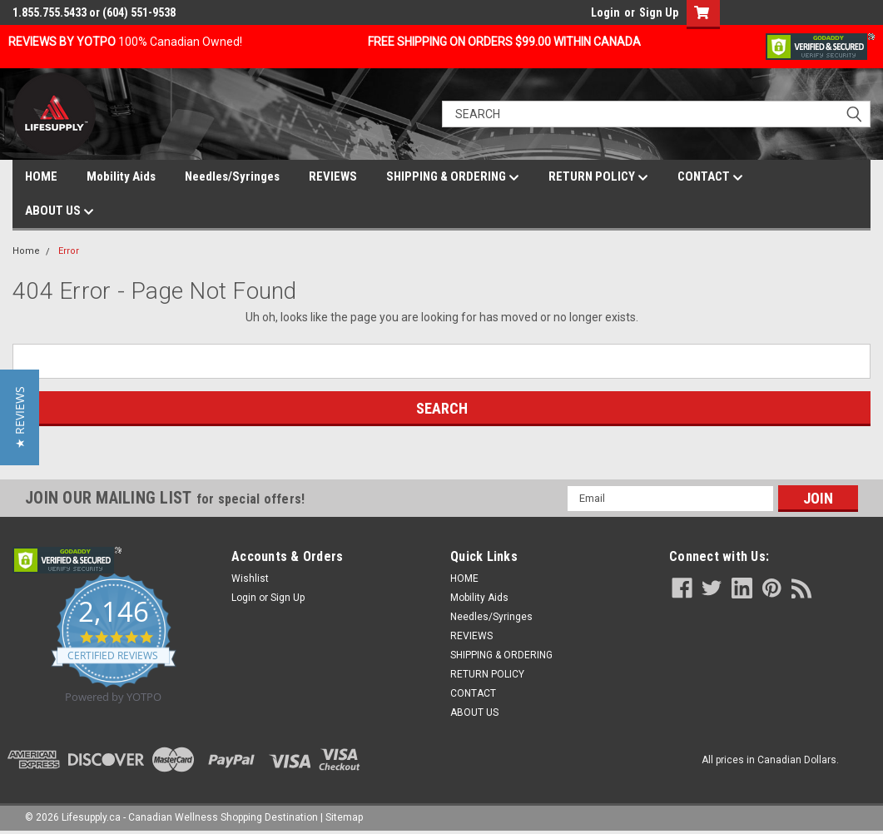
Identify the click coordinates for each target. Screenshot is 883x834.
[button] (19, 417)
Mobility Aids (121, 176)
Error (68, 251)
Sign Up (658, 12)
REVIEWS (333, 176)
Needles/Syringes (232, 176)
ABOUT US (59, 211)
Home (26, 251)
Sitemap (344, 817)
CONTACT (710, 177)
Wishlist (250, 578)
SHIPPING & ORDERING (452, 177)
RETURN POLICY (598, 177)
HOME (41, 176)
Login (605, 12)
